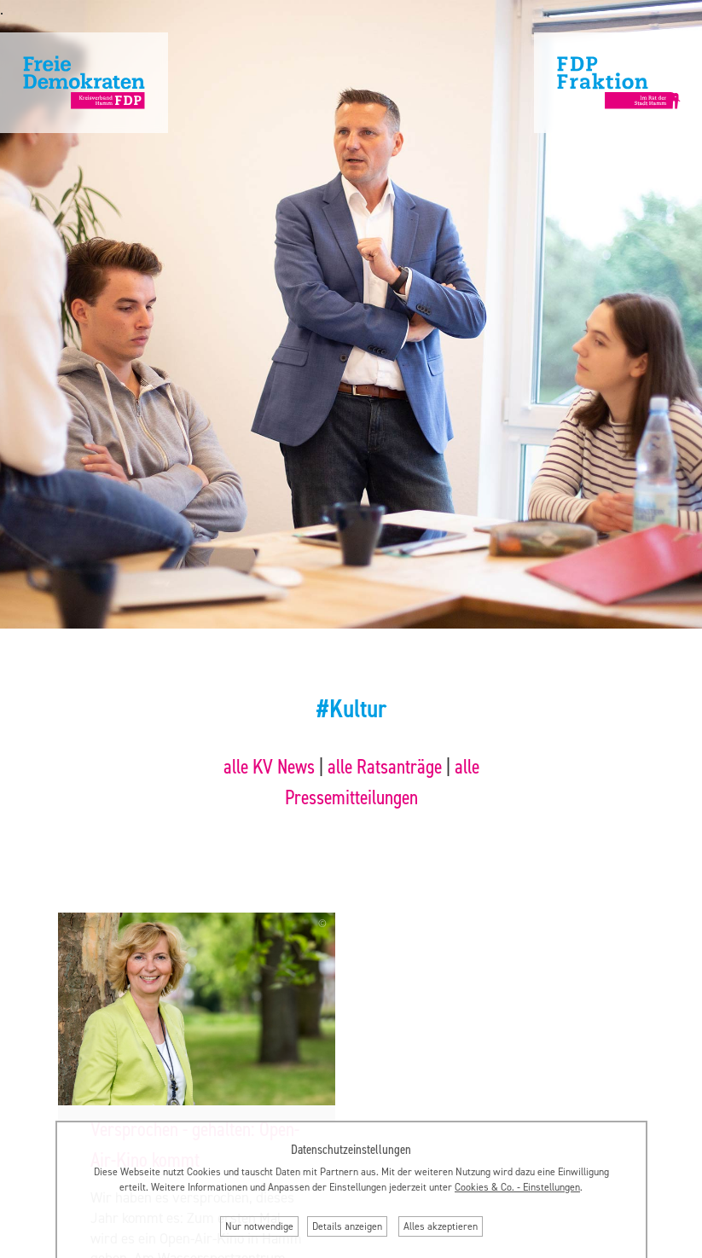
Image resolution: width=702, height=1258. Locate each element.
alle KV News (269, 766)
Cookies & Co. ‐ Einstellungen (517, 1187)
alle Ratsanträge (385, 766)
